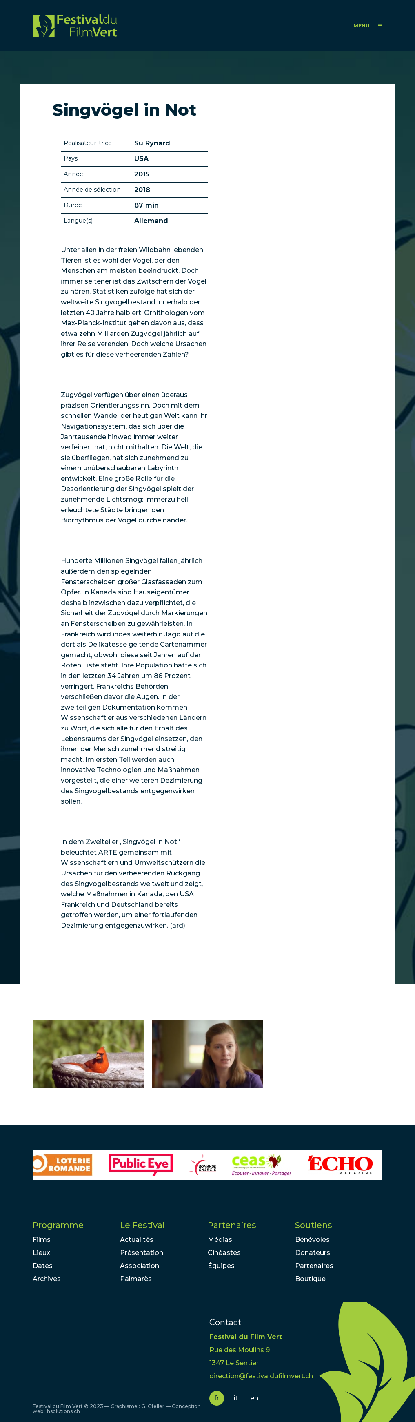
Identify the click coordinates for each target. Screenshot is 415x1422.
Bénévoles (312, 1239)
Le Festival (142, 1225)
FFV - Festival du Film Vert (74, 25)
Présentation (141, 1253)
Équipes (221, 1266)
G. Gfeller (152, 1406)
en (254, 1398)
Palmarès (136, 1279)
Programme (58, 1225)
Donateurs (312, 1253)
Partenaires (232, 1225)
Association (139, 1266)
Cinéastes (224, 1253)
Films (42, 1239)
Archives (47, 1279)
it (235, 1398)
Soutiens (313, 1225)
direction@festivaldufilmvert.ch (261, 1376)
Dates (43, 1266)
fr (216, 1398)
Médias (220, 1239)
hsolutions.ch (63, 1411)
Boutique (310, 1279)
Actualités (136, 1239)
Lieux (41, 1253)
